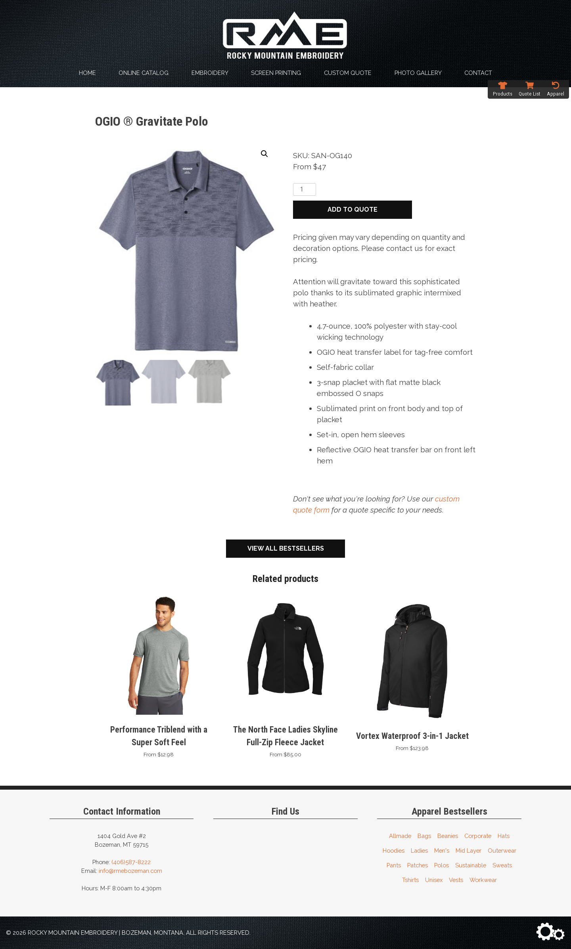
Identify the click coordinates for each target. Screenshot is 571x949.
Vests (456, 879)
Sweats (502, 864)
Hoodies (393, 850)
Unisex (434, 879)
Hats (504, 835)
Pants (394, 864)
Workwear (483, 879)
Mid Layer (468, 850)
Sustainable (470, 864)
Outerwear (502, 850)
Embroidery (210, 72)
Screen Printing (276, 72)
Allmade (400, 835)
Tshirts (410, 879)
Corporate (477, 835)
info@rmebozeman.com (130, 870)
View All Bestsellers (285, 548)
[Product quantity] (304, 189)
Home (87, 72)
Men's (441, 850)
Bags (424, 835)
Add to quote (352, 209)
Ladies (419, 850)
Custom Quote (348, 72)
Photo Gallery (418, 72)
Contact (478, 72)
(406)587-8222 (131, 861)
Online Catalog (144, 72)
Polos (441, 864)
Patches (417, 864)
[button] (264, 154)
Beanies (447, 835)
